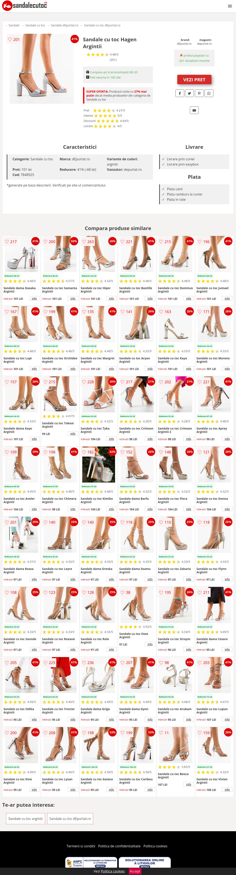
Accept (135, 871)
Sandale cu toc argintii (25, 818)
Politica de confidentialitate (119, 846)
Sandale (14, 25)
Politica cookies (155, 846)
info (34, 298)
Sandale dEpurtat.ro (64, 25)
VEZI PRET (194, 79)
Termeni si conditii (80, 846)
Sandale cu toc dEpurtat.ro (102, 25)
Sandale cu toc (35, 25)
